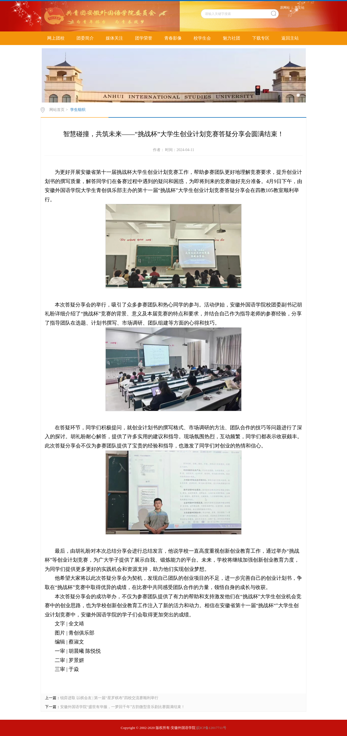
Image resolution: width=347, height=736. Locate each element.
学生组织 (77, 110)
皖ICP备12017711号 (211, 728)
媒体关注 (114, 38)
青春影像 (173, 38)
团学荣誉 (143, 38)
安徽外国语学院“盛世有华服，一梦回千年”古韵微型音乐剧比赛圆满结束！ (122, 707)
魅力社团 (231, 38)
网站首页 (57, 110)
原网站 (285, 7)
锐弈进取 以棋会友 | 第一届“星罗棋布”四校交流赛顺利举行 (109, 698)
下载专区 (260, 38)
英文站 (299, 7)
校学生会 (202, 38)
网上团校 (56, 38)
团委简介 (85, 38)
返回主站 (290, 38)
